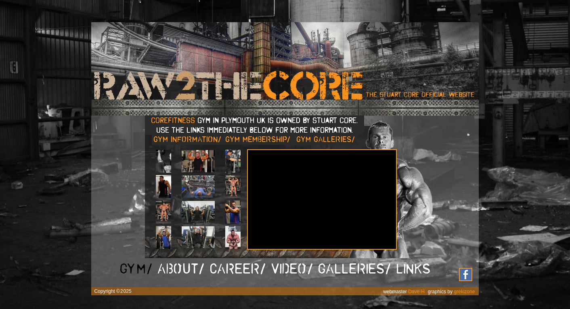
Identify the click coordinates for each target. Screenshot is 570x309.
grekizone (464, 291)
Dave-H (416, 291)
